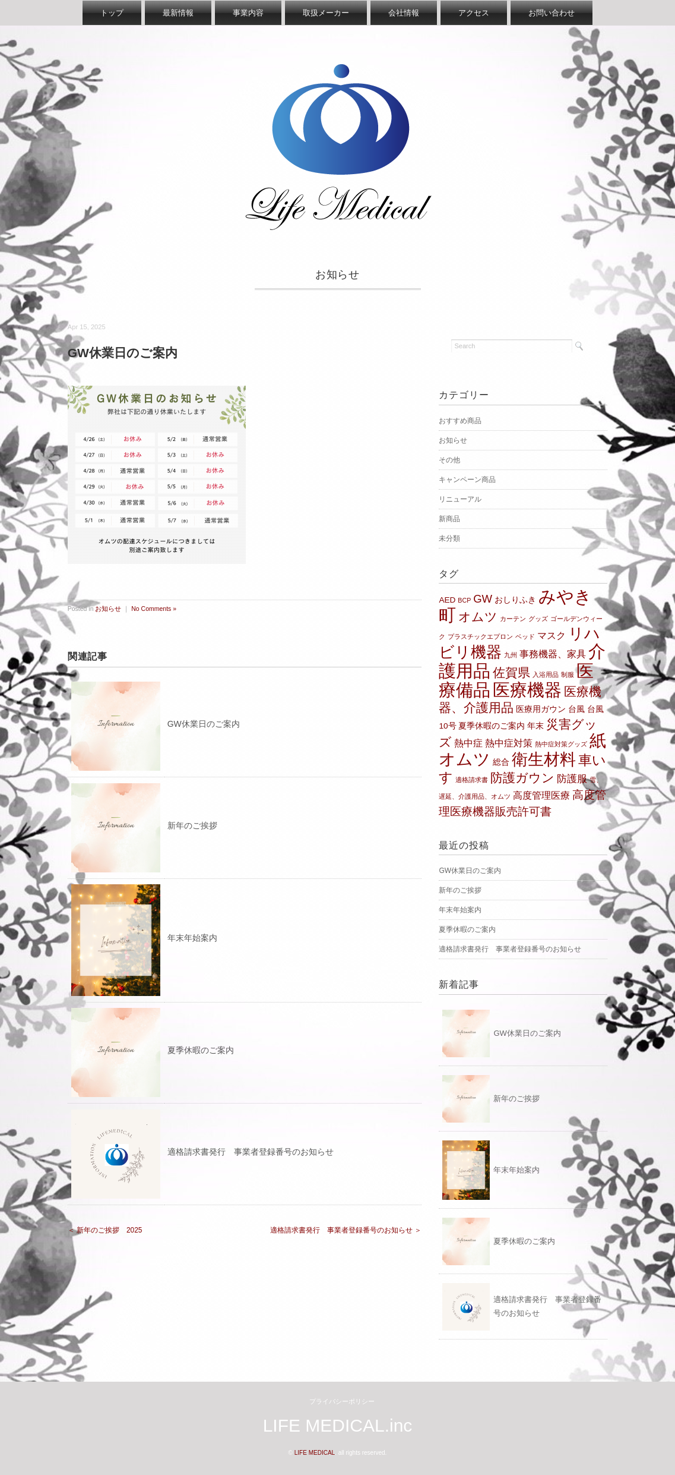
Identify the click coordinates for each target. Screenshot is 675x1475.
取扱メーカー (326, 12)
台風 (576, 709)
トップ (111, 12)
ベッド (525, 636)
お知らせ (337, 274)
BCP (464, 600)
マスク (551, 636)
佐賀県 (511, 673)
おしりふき (515, 599)
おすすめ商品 (460, 421)
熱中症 (468, 743)
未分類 (449, 538)
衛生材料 (544, 759)
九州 (510, 654)
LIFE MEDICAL (314, 1452)
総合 (501, 762)
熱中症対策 (509, 743)
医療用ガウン (541, 709)
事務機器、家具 (552, 654)
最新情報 (178, 12)
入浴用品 (546, 674)
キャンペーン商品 (467, 479)
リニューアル (460, 499)
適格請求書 (471, 779)
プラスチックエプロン (480, 636)
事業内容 (248, 12)
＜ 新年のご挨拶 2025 (105, 1230)
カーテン (513, 618)
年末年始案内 (192, 938)
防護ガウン (522, 778)
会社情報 (403, 12)
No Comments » (153, 608)
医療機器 (527, 689)
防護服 (572, 778)
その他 (449, 460)
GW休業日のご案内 (203, 724)
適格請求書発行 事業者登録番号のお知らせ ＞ (346, 1230)
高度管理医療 (541, 795)
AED (447, 599)
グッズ (538, 618)
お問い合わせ (551, 12)
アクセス (473, 12)
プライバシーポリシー (342, 1401)
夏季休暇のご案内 (200, 1050)
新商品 (449, 519)
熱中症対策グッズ (561, 744)
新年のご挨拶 (192, 825)
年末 (535, 725)
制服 (567, 674)
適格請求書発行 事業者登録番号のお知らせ (250, 1151)
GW (482, 598)
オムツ (477, 616)
